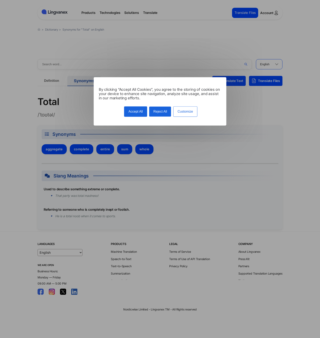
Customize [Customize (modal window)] (185, 111)
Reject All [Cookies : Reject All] (160, 111)
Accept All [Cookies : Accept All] (135, 111)
